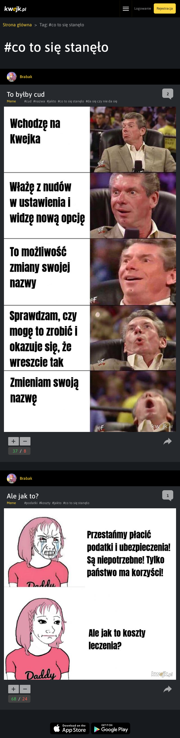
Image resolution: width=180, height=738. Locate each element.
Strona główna (17, 24)
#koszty (45, 503)
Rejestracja (165, 8)
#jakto (51, 101)
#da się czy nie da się (101, 101)
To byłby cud (26, 94)
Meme (11, 101)
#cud (28, 101)
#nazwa (39, 101)
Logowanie (142, 8)
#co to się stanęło (71, 101)
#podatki (31, 503)
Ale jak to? (23, 496)
